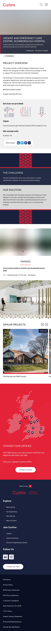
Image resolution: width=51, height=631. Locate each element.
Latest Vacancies (12, 538)
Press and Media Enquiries (12, 622)
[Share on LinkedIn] (18, 142)
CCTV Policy (7, 611)
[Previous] (42, 324)
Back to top (26, 486)
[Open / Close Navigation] (46, 4)
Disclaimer (6, 579)
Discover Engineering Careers (16, 542)
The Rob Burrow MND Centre (14, 376)
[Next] (46, 324)
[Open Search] (41, 5)
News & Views (11, 521)
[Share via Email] (29, 142)
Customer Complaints (11, 601)
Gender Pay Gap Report (11, 627)
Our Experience (10, 56)
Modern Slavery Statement (12, 616)
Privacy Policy (8, 585)
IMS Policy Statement (11, 595)
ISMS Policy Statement (11, 590)
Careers (9, 534)
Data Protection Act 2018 (12, 606)
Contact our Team (25, 470)
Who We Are (10, 516)
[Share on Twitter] (22, 142)
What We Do (10, 507)
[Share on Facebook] (25, 142)
